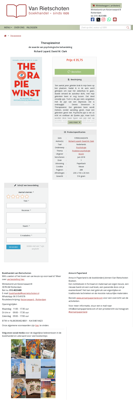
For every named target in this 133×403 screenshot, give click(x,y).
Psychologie (81, 147)
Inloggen (31, 27)
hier (37, 325)
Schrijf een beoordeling (27, 185)
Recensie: (25, 210)
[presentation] (23, 256)
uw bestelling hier (15, 279)
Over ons (19, 27)
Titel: (26, 201)
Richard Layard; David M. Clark (81, 141)
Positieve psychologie (81, 150)
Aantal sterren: (25, 192)
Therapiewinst (15, 36)
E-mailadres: (25, 235)
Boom (81, 154)
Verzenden (13, 247)
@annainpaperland (78, 312)
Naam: (25, 226)
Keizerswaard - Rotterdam (33, 299)
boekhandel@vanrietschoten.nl (24, 293)
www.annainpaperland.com (89, 298)
